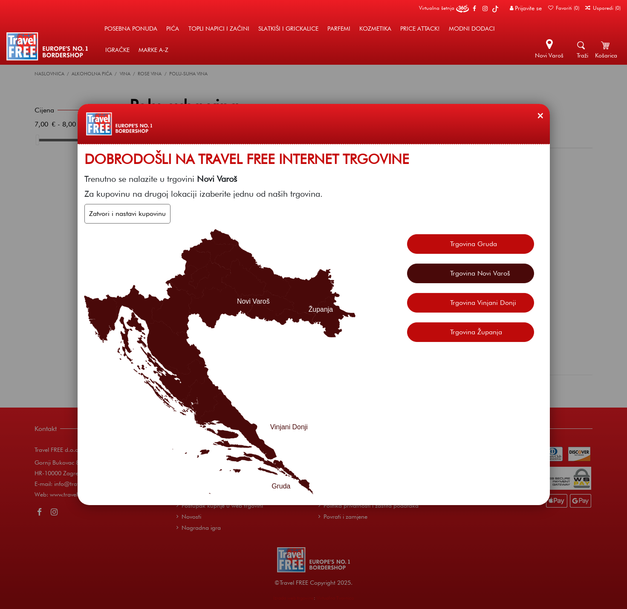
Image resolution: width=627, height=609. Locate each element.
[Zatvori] (540, 115)
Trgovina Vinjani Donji (483, 303)
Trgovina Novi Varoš (480, 273)
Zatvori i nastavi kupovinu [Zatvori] (127, 214)
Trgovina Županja (476, 332)
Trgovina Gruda (473, 244)
